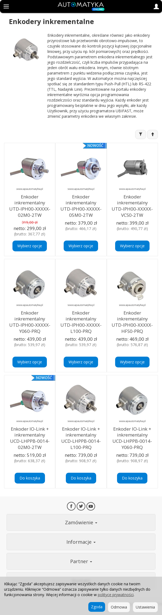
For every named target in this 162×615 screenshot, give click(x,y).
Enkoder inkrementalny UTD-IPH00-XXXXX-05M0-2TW (81, 206)
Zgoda (96, 606)
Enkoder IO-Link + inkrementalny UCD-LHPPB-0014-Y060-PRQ (132, 438)
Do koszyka (30, 478)
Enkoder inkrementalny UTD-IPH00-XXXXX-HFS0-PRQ (132, 322)
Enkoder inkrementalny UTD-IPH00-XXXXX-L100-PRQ (81, 322)
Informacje (81, 542)
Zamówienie (81, 522)
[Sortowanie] (152, 134)
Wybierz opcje (29, 245)
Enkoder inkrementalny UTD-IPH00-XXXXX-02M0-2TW (29, 206)
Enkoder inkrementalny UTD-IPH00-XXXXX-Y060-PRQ (29, 322)
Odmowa (119, 607)
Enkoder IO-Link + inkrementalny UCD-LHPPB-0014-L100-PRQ (81, 438)
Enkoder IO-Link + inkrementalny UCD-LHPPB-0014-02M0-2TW (30, 438)
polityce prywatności (116, 594)
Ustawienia (145, 607)
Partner (81, 561)
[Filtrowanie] (140, 134)
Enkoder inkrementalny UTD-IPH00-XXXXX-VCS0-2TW (132, 206)
